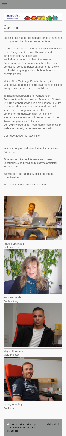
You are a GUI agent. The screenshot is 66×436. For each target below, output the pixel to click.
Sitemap (31, 424)
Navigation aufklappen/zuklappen (33, 4)
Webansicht (53, 424)
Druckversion (16, 424)
